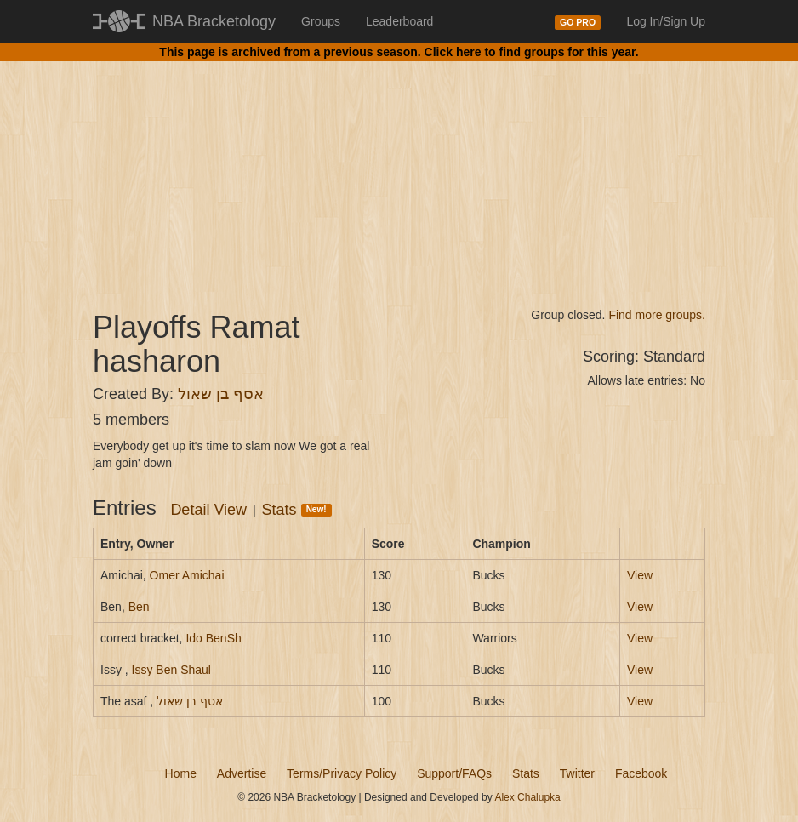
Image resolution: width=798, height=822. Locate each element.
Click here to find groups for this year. (532, 52)
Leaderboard (399, 21)
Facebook (641, 773)
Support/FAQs (454, 773)
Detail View (208, 509)
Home (181, 773)
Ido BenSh (213, 638)
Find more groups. (656, 315)
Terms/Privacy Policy (341, 773)
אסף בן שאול (221, 393)
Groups (320, 21)
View (640, 575)
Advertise (241, 773)
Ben (139, 607)
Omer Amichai (187, 575)
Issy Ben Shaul (171, 669)
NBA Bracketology (214, 21)
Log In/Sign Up (665, 21)
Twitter (577, 773)
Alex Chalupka (527, 797)
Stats (297, 509)
